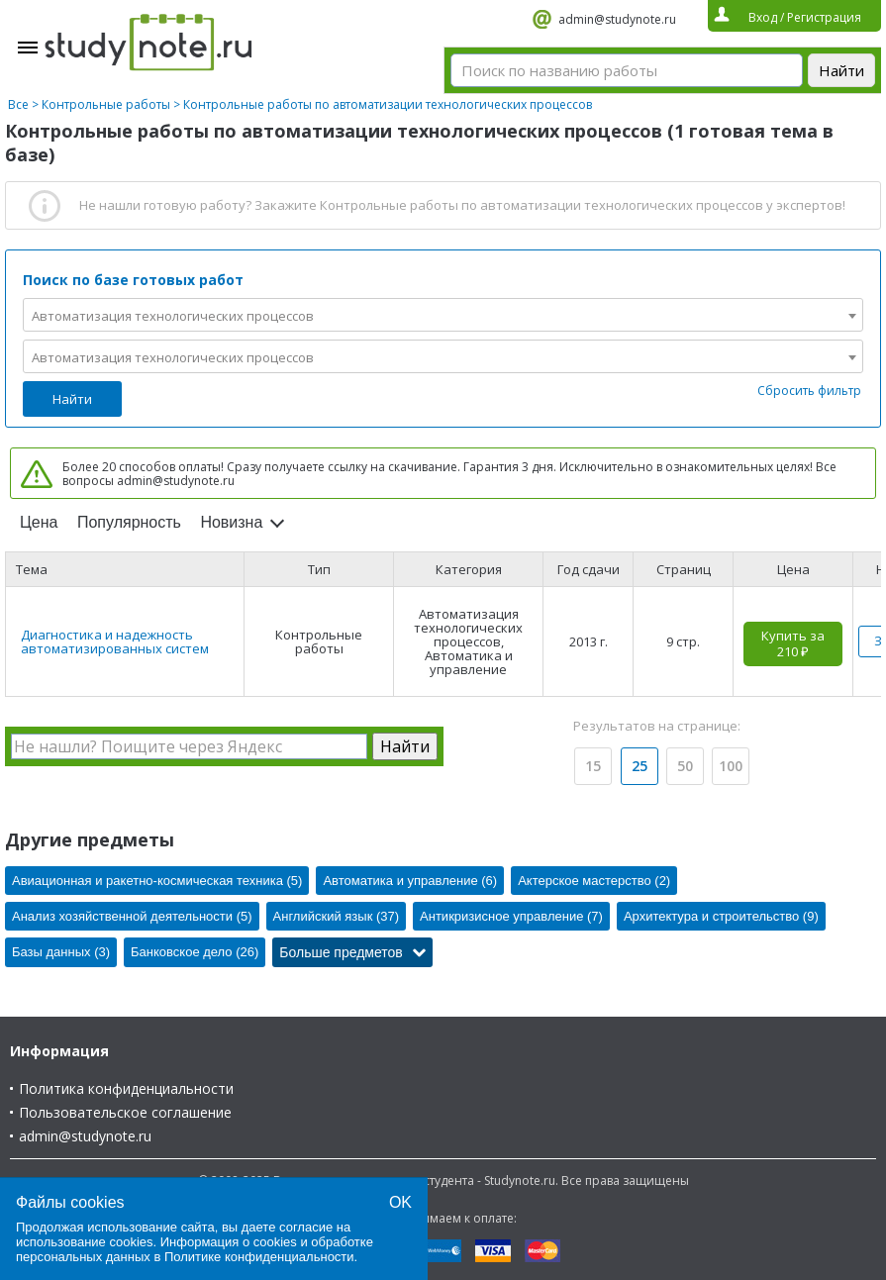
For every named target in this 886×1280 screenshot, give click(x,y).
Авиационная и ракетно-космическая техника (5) (157, 880)
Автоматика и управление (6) (410, 880)
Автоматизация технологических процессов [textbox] (173, 316)
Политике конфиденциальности (259, 1256)
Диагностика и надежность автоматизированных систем (115, 641)
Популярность (129, 522)
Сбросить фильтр (809, 390)
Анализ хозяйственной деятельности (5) (132, 916)
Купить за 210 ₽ (793, 643)
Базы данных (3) (61, 951)
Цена (38, 522)
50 (685, 765)
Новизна (231, 522)
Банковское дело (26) (194, 951)
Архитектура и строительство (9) (721, 916)
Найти (72, 399)
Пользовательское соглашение (125, 1112)
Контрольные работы (106, 104)
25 (639, 765)
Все (18, 104)
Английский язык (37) (336, 916)
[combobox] (443, 315)
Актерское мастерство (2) (594, 880)
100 (730, 765)
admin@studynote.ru (617, 19)
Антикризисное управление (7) (511, 916)
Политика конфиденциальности (126, 1088)
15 (593, 765)
